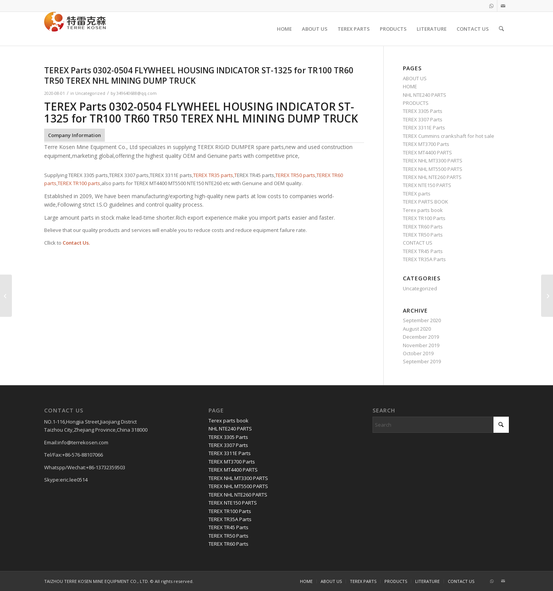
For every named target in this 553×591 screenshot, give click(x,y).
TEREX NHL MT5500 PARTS (432, 169)
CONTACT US (417, 242)
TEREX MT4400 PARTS (427, 152)
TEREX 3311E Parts (424, 127)
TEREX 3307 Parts (422, 119)
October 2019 (418, 353)
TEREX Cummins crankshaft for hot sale (448, 135)
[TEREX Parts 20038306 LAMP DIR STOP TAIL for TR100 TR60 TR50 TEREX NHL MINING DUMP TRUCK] (6, 296)
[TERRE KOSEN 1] (75, 29)
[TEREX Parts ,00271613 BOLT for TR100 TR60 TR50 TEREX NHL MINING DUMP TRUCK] (547, 296)
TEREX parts (416, 193)
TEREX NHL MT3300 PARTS (432, 160)
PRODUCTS (416, 102)
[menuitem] (284, 29)
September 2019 (422, 361)
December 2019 (421, 336)
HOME (410, 86)
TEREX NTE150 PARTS (427, 185)
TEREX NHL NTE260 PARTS (432, 177)
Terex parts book (423, 210)
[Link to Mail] (503, 6)
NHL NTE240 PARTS (424, 94)
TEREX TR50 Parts (423, 234)
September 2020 (422, 320)
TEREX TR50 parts (295, 175)
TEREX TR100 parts (79, 183)
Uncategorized (90, 93)
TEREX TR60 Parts (423, 226)
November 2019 (421, 345)
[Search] (501, 29)
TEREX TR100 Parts (424, 218)
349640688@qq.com (136, 93)
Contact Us (76, 242)
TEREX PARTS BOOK (425, 201)
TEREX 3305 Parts (422, 111)
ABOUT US (415, 78)
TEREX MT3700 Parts (426, 144)
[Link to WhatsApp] (491, 6)
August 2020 (417, 328)
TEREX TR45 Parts (423, 251)
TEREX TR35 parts (213, 175)
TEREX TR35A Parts (424, 259)
